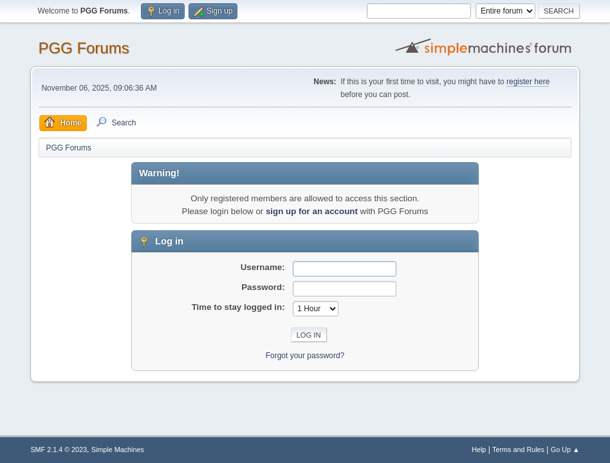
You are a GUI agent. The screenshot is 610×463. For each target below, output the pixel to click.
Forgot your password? (305, 355)
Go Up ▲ (565, 449)
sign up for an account (312, 211)
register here (528, 81)
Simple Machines (117, 449)
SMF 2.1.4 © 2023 (58, 449)
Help (479, 449)
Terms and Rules (518, 449)
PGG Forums (83, 48)
